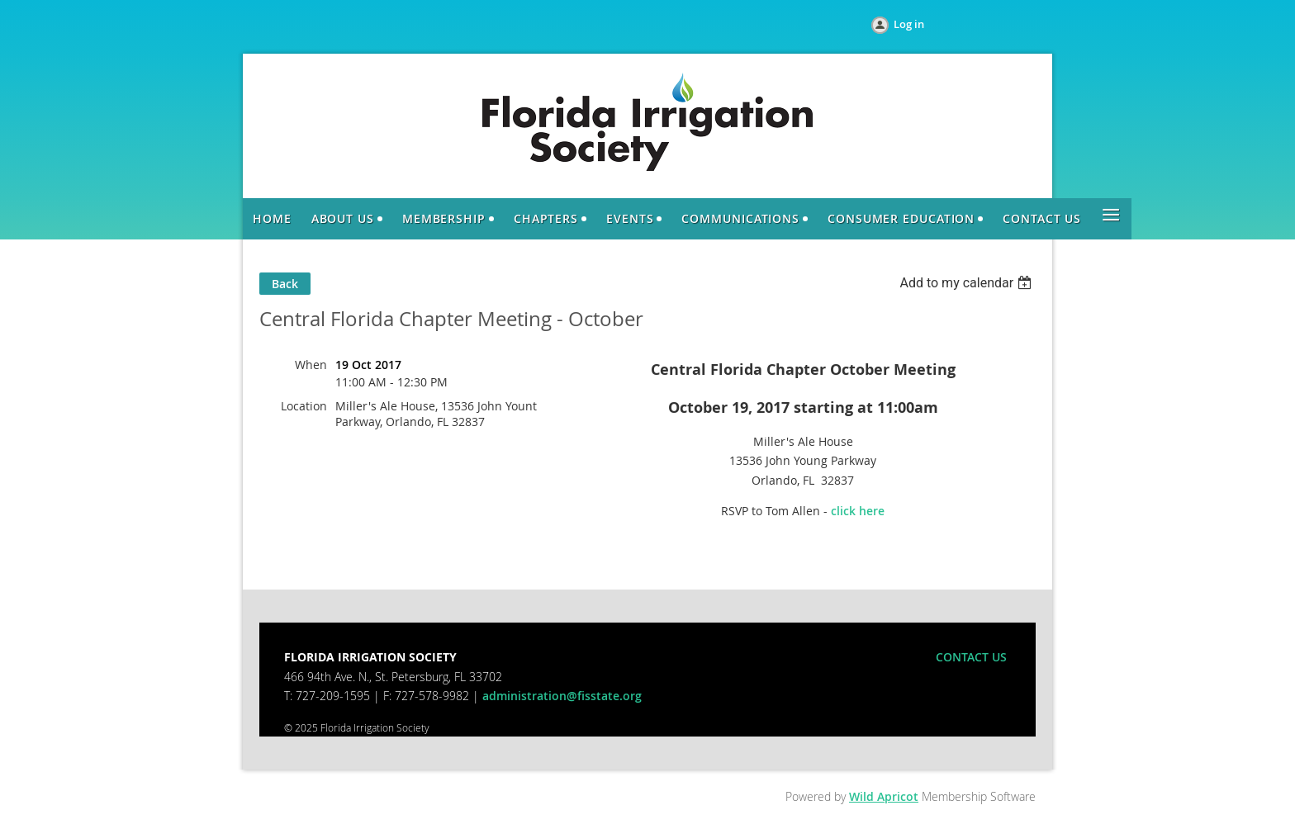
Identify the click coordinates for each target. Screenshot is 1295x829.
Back (285, 283)
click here (858, 511)
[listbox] (967, 282)
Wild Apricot (883, 796)
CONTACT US (971, 657)
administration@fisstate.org (562, 695)
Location (304, 406)
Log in (909, 24)
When (311, 364)
